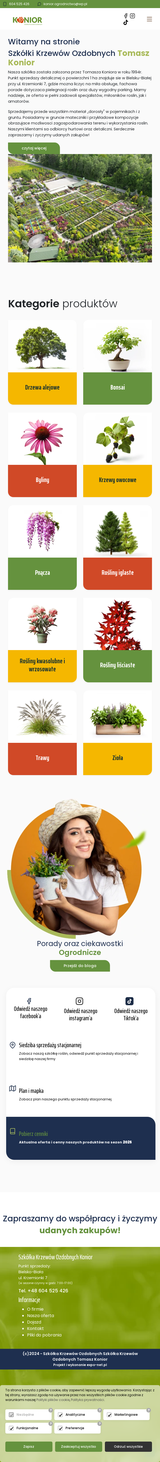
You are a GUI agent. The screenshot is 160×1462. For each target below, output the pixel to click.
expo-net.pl (97, 1365)
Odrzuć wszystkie (128, 1446)
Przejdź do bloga (80, 965)
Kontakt (35, 1328)
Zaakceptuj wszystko (78, 1446)
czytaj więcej (34, 148)
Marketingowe (126, 1414)
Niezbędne (25, 1414)
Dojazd (34, 1322)
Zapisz (28, 1446)
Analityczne (75, 1414)
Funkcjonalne (27, 1428)
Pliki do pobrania (44, 1335)
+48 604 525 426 (47, 1291)
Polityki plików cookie (53, 1399)
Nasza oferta (40, 1316)
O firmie (35, 1309)
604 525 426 (19, 4)
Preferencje (75, 1428)
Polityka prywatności (87, 1399)
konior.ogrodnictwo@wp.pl (65, 4)
